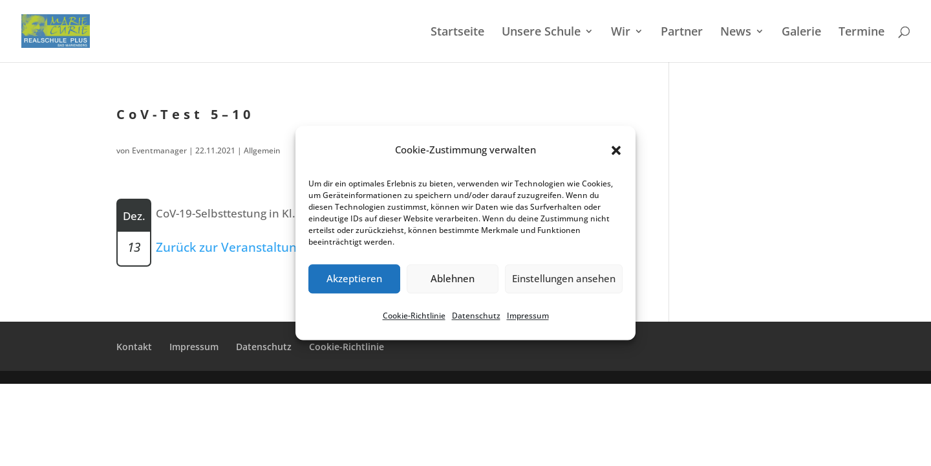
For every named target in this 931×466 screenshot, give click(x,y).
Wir (620, 33)
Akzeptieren (354, 278)
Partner (682, 33)
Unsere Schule (541, 33)
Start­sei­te (457, 33)
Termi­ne (861, 33)
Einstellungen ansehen (563, 278)
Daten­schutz (476, 315)
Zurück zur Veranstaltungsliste (244, 247)
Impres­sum (528, 315)
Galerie (801, 33)
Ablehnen (453, 278)
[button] (616, 150)
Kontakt (134, 346)
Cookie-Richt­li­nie (414, 315)
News (735, 33)
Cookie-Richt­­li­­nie (346, 346)
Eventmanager (159, 150)
